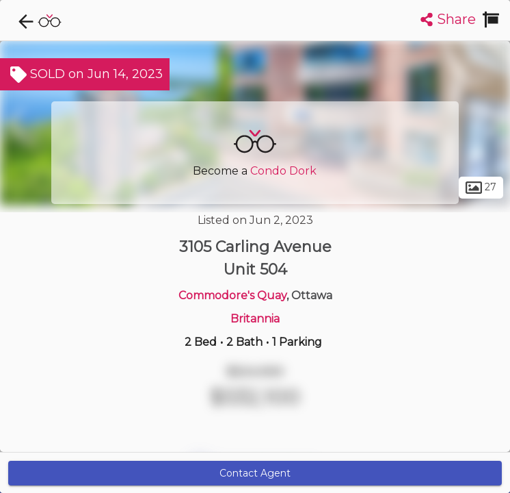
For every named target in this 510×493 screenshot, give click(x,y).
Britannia (255, 318)
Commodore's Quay (232, 295)
